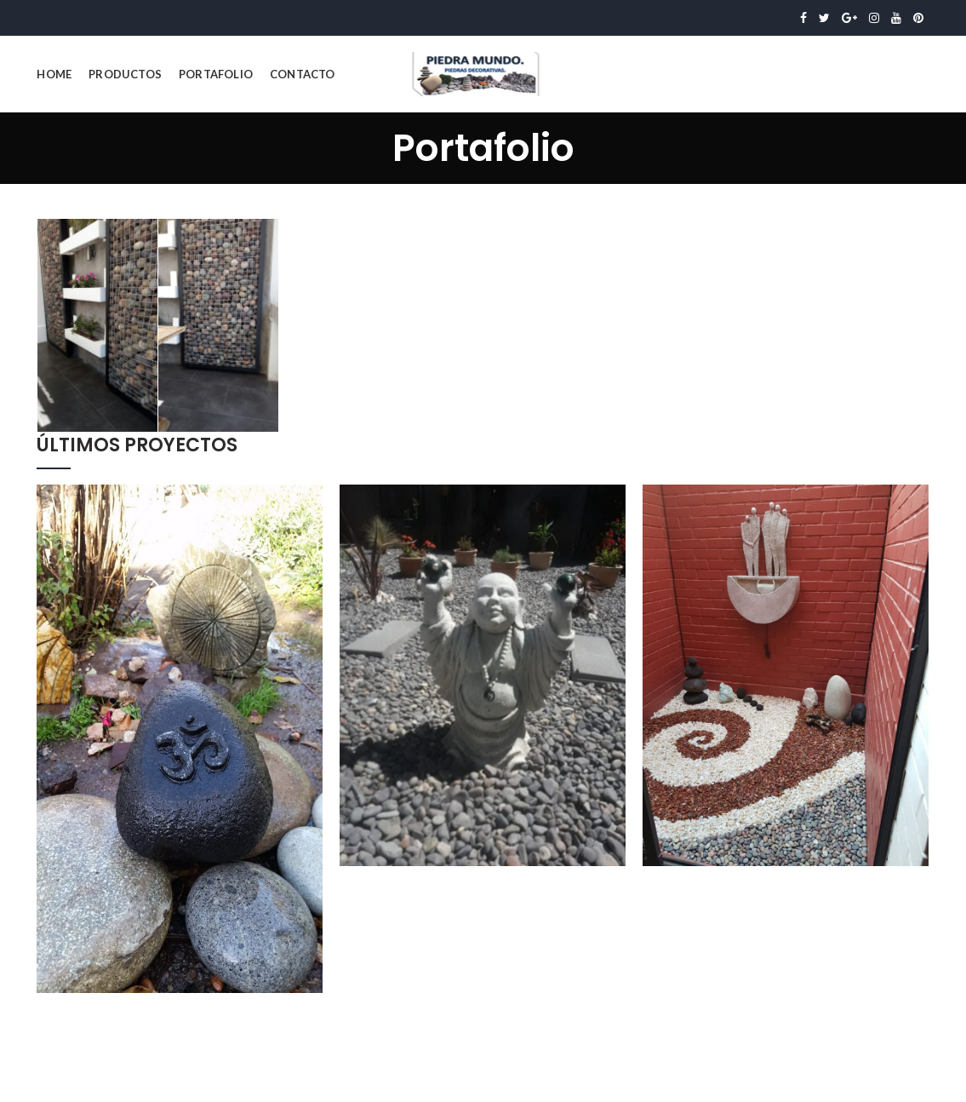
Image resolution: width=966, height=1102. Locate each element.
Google (849, 18)
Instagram (874, 18)
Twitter (824, 18)
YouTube (896, 18)
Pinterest (918, 18)
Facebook (803, 18)
